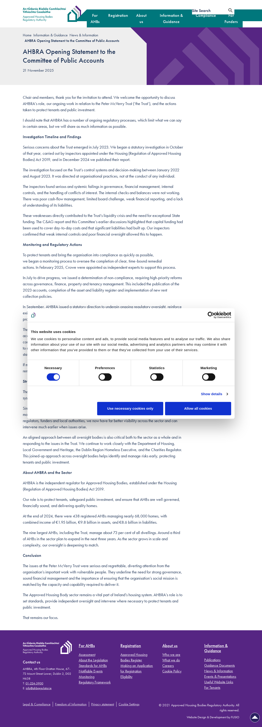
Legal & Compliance (36, 704)
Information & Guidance (50, 35)
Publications (212, 659)
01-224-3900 (34, 683)
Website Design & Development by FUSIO (213, 717)
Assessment (87, 654)
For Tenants (212, 687)
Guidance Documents (219, 665)
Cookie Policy (171, 671)
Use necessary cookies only (130, 408)
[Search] (230, 10)
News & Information (84, 35)
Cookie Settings (129, 704)
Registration (130, 645)
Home (27, 35)
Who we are (171, 654)
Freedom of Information (71, 704)
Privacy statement (102, 704)
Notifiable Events (91, 671)
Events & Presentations (220, 676)
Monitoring (86, 676)
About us (170, 645)
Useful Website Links (218, 682)
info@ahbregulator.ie (39, 688)
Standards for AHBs (93, 665)
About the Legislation (93, 660)
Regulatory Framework (95, 682)
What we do (171, 660)
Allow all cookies (198, 408)
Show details (211, 394)
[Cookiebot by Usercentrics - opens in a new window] (211, 315)
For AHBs (87, 645)
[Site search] (209, 10)
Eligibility (126, 676)
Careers (168, 665)
